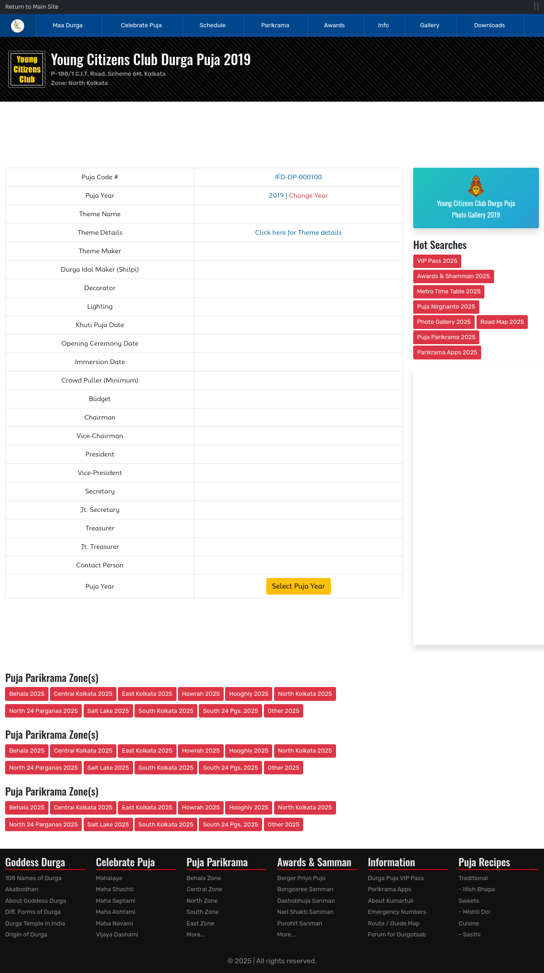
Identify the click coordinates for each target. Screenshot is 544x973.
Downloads (489, 25)
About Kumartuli (390, 900)
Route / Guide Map (394, 923)
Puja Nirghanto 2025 (446, 306)
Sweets (468, 900)
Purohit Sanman (300, 923)
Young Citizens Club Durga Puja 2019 (151, 59)
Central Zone (204, 889)
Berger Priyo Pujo (301, 878)
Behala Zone (204, 878)
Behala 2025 (26, 693)
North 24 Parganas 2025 (43, 710)
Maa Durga (67, 25)
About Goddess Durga (35, 900)
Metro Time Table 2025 (449, 291)
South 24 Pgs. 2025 (230, 710)
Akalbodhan (21, 889)
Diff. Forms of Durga (33, 911)
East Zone (200, 923)
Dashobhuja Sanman (306, 900)
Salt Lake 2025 (108, 710)
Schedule (213, 25)
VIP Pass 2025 (437, 260)
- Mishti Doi (474, 911)
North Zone (202, 900)
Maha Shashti (115, 889)
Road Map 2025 (502, 321)
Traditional (473, 878)
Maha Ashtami (115, 911)
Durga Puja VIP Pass (396, 878)
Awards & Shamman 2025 (453, 276)
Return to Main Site (31, 7)
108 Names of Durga (33, 878)
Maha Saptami (115, 900)
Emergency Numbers (397, 911)
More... (196, 934)
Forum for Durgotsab (397, 934)
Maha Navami (114, 923)
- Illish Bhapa (476, 889)
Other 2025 (284, 710)
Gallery (430, 25)
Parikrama (275, 25)
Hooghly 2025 (249, 693)
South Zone (203, 911)
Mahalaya (109, 878)
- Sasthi (469, 934)
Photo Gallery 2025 (444, 321)
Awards (335, 25)
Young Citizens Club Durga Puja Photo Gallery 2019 (476, 197)
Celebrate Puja (141, 25)
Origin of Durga (26, 934)
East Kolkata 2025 (147, 693)
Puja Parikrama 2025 (446, 337)
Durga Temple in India (35, 923)
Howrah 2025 (201, 693)
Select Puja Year (298, 586)
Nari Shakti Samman (305, 911)
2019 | (298, 195)
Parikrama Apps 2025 (447, 352)
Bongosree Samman (305, 889)
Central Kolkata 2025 (83, 693)
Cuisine (468, 923)
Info (383, 25)
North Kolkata (88, 82)
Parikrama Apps (390, 889)
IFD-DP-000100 (298, 177)
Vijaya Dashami (117, 934)
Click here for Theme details (298, 232)
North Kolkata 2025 (305, 693)
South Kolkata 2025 (166, 710)
